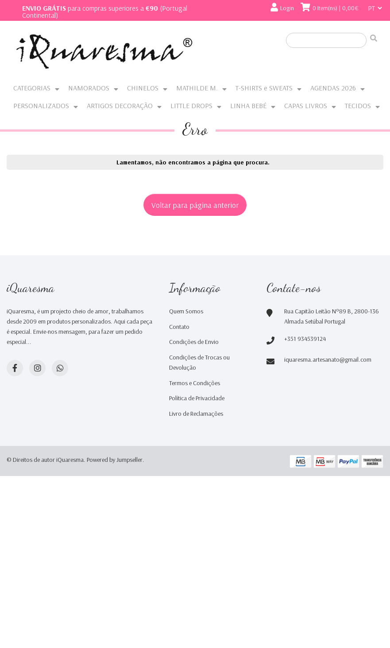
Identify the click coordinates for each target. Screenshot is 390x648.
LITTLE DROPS (191, 105)
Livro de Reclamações (196, 414)
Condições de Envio (194, 342)
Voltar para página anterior (195, 205)
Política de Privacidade (196, 398)
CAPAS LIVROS (305, 105)
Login (287, 8)
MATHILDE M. (197, 87)
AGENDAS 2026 (333, 87)
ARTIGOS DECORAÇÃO (120, 105)
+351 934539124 (305, 339)
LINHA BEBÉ (248, 105)
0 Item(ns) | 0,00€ (336, 8)
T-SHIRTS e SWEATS (264, 87)
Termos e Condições (194, 383)
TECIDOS (358, 105)
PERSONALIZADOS (41, 105)
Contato (179, 327)
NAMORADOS (88, 87)
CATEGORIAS (31, 87)
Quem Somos (186, 311)
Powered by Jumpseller (115, 460)
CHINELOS (142, 87)
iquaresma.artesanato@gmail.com (327, 359)
